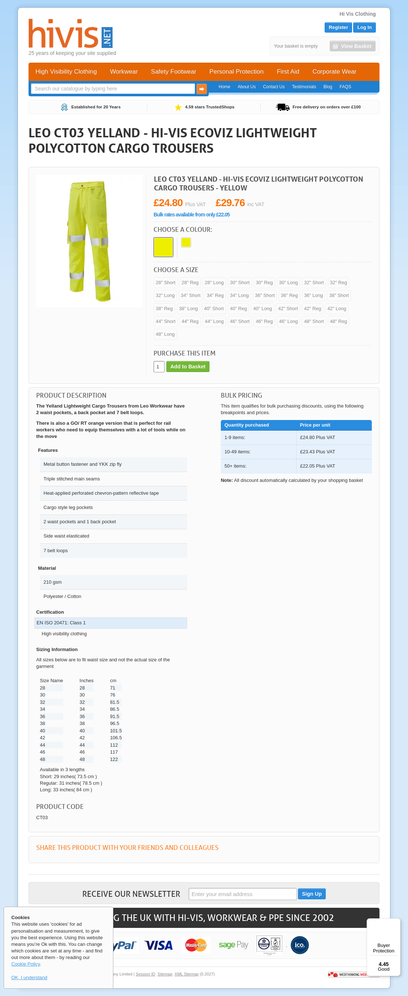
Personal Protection (236, 71)
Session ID (145, 974)
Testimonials (304, 86)
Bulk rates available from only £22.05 (192, 215)
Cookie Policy (25, 964)
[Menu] (396, 922)
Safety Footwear (173, 71)
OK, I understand (29, 977)
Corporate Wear (335, 71)
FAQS (345, 86)
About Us (247, 86)
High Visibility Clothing (66, 71)
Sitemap (165, 974)
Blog (328, 86)
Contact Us (273, 86)
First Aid (288, 71)
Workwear (124, 71)
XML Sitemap (187, 974)
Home (224, 86)
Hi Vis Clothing (358, 14)
